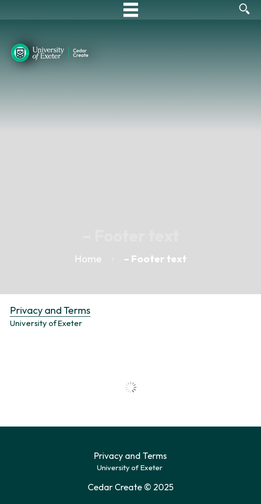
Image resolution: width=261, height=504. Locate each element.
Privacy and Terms (50, 310)
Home (88, 258)
